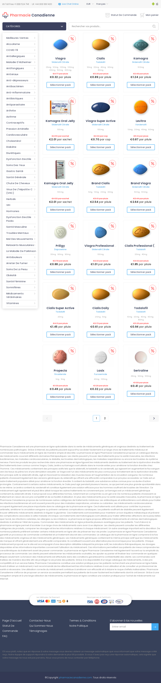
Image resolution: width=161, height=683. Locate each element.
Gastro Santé (14, 171)
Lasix (100, 370)
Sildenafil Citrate (60, 62)
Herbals (11, 199)
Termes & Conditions (82, 620)
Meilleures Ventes (17, 38)
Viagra (60, 58)
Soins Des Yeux (15, 165)
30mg (53, 254)
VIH (8, 205)
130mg (52, 70)
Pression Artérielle (17, 128)
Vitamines (12, 303)
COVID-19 (12, 50)
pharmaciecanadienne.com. (75, 677)
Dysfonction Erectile (18, 159)
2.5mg (98, 317)
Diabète (11, 147)
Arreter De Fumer (17, 263)
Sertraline (141, 370)
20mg (96, 67)
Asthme (11, 116)
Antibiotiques (14, 98)
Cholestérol (13, 141)
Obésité (11, 275)
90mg (67, 254)
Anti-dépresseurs (17, 80)
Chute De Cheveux (18, 183)
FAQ (4, 636)
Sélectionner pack (60, 85)
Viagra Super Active (100, 121)
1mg (57, 379)
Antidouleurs (14, 257)
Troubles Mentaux (17, 233)
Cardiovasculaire (16, 134)
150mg (60, 70)
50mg (55, 67)
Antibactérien (15, 86)
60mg (110, 67)
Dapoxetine (60, 249)
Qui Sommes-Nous (41, 626)
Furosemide (100, 374)
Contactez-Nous (40, 620)
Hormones (12, 211)
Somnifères (13, 287)
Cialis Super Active (60, 308)
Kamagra (141, 58)
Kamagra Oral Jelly (60, 121)
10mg (89, 67)
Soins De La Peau (16, 269)
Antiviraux (12, 74)
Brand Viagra (141, 183)
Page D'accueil (11, 620)
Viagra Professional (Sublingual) (109, 246)
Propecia (60, 370)
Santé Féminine (16, 281)
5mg (90, 192)
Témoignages (38, 631)
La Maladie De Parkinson (21, 251)
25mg (48, 67)
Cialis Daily (100, 308)
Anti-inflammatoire (18, 92)
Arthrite (11, 110)
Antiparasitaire (15, 104)
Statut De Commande (121, 15)
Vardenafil (140, 124)
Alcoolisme (13, 44)
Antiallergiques (15, 56)
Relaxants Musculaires (20, 245)
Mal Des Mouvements (19, 239)
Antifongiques (15, 68)
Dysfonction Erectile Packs (18, 218)
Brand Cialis (101, 183)
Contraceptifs (15, 122)
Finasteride (60, 374)
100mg (63, 67)
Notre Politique (78, 626)
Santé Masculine (16, 226)
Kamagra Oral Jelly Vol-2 (63, 183)
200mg (68, 70)
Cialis (100, 58)
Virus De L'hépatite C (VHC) (19, 191)
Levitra (141, 121)
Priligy (60, 246)
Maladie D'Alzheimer (18, 62)
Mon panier (149, 15)
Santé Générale (16, 177)
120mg (71, 67)
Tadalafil (100, 62)
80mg (101, 70)
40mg (103, 67)
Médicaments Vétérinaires (15, 295)
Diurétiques (13, 153)
